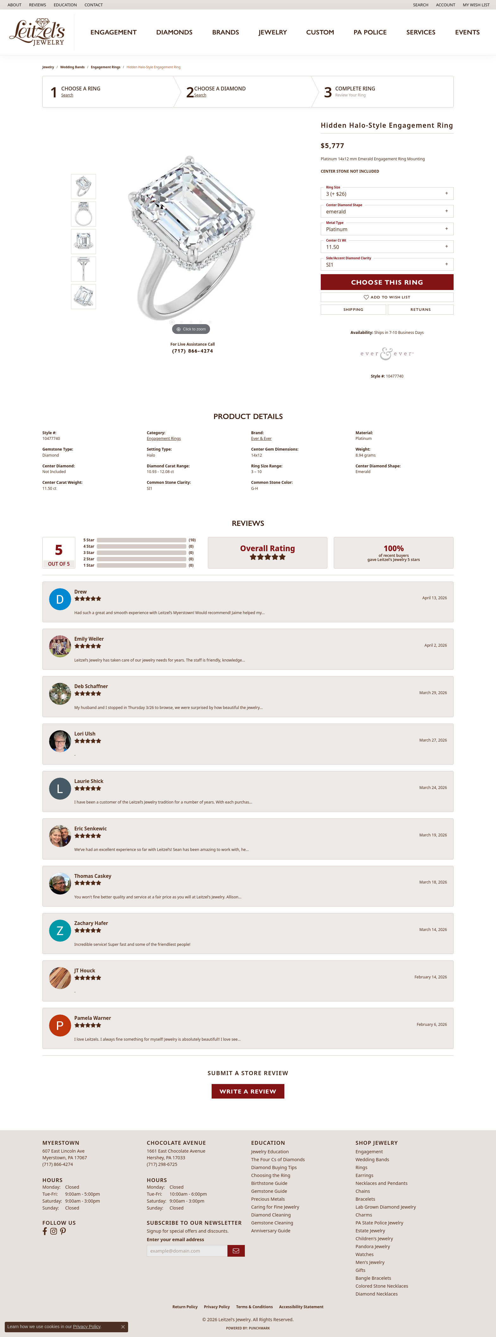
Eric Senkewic (90, 828)
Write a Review (248, 1091)
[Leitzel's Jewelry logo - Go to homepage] (38, 32)
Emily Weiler (89, 639)
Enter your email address (175, 1239)
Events (467, 32)
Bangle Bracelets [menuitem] (373, 1278)
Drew (80, 591)
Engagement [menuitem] (369, 1152)
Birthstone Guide (269, 1183)
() (192, 540)
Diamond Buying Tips (274, 1167)
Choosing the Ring (270, 1175)
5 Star (89, 540)
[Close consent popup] (123, 1327)
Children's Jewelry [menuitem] (374, 1238)
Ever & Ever (261, 438)
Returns (421, 309)
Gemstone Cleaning (272, 1223)
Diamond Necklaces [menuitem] (377, 1294)
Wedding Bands (72, 67)
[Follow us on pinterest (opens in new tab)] (63, 1231)
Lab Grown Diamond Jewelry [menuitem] (386, 1207)
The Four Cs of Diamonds (278, 1159)
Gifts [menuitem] (360, 1270)
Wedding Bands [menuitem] (372, 1159)
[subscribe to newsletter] (236, 1251)
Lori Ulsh (85, 733)
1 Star (89, 565)
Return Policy (185, 1306)
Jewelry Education (270, 1152)
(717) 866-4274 (193, 350)
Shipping (354, 309)
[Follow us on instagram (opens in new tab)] (53, 1231)
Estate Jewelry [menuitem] (370, 1231)
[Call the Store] (57, 1164)
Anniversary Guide (270, 1231)
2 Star (89, 559)
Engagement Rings (105, 67)
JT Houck (84, 970)
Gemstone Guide (269, 1191)
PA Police (370, 32)
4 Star (89, 546)
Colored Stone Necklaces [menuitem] (382, 1286)
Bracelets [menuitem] (365, 1199)
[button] (65, 4)
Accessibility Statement (301, 1306)
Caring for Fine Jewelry (275, 1207)
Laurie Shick (88, 781)
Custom (320, 32)
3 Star (89, 552)
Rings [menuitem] (361, 1167)
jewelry (48, 67)
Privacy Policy (217, 1306)
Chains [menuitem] (363, 1191)
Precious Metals (268, 1199)
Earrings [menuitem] (364, 1175)
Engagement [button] (113, 32)
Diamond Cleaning (271, 1215)
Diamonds (174, 32)
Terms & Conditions (254, 1306)
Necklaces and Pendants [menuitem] (381, 1183)
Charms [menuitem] (364, 1215)
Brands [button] (225, 32)
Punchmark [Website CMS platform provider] (259, 1328)
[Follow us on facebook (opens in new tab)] (44, 1231)
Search (67, 95)
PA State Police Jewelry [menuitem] (379, 1223)
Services (421, 32)
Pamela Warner (92, 1018)
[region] (191, 241)
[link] (14, 4)
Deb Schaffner (91, 686)
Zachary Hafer (91, 923)
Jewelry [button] (273, 32)
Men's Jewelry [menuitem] (370, 1262)
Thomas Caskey (92, 876)
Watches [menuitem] (365, 1254)
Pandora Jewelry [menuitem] (373, 1246)
